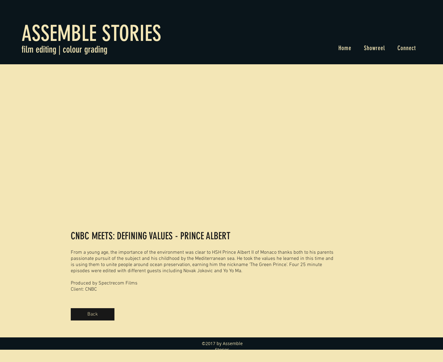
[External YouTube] (204, 141)
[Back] (92, 314)
